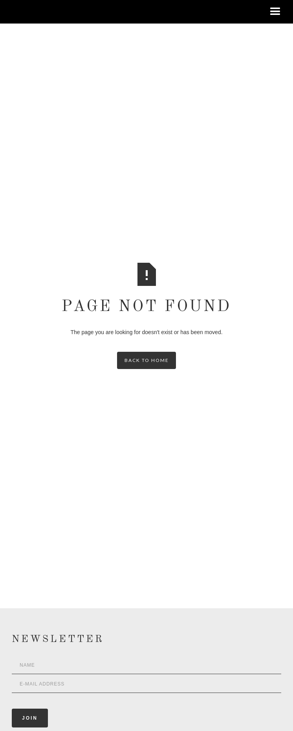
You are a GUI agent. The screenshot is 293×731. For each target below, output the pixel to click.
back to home (147, 360)
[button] (275, 12)
